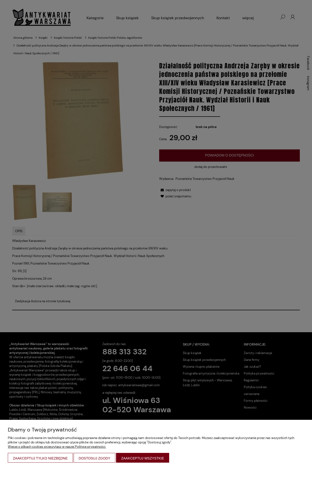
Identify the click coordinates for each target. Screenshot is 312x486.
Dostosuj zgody (94, 458)
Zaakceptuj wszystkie (142, 458)
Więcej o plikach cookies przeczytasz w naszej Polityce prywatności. (57, 447)
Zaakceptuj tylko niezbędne (40, 458)
